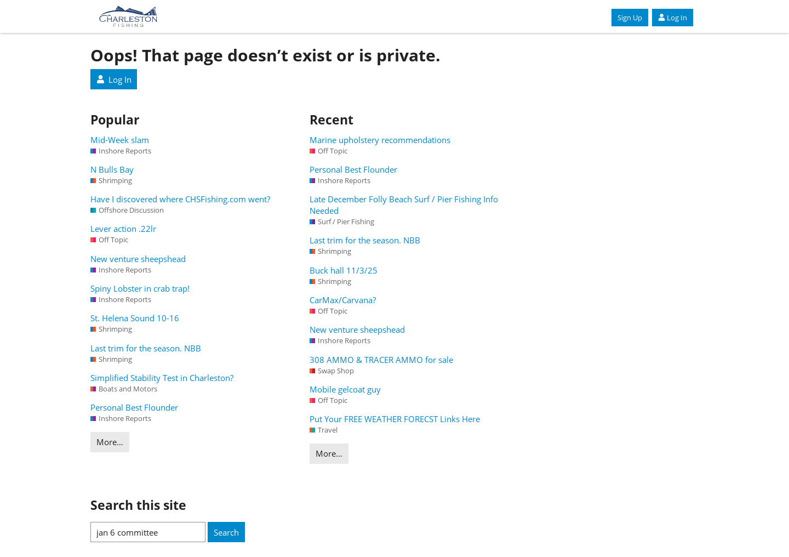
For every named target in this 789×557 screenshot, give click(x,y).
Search (226, 532)
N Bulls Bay (112, 169)
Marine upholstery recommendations (380, 139)
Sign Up (630, 17)
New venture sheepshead (138, 258)
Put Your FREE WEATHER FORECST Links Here (395, 418)
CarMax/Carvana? (343, 299)
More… (109, 441)
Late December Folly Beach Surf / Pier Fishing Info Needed (404, 205)
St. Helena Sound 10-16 (134, 317)
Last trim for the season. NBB (145, 348)
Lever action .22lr (123, 228)
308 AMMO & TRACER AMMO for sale (381, 359)
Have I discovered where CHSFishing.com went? (180, 199)
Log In (672, 17)
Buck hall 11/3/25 (344, 270)
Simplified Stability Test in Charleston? (161, 377)
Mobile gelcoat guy (345, 389)
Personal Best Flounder (134, 407)
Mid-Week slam (119, 139)
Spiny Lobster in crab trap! (140, 288)
